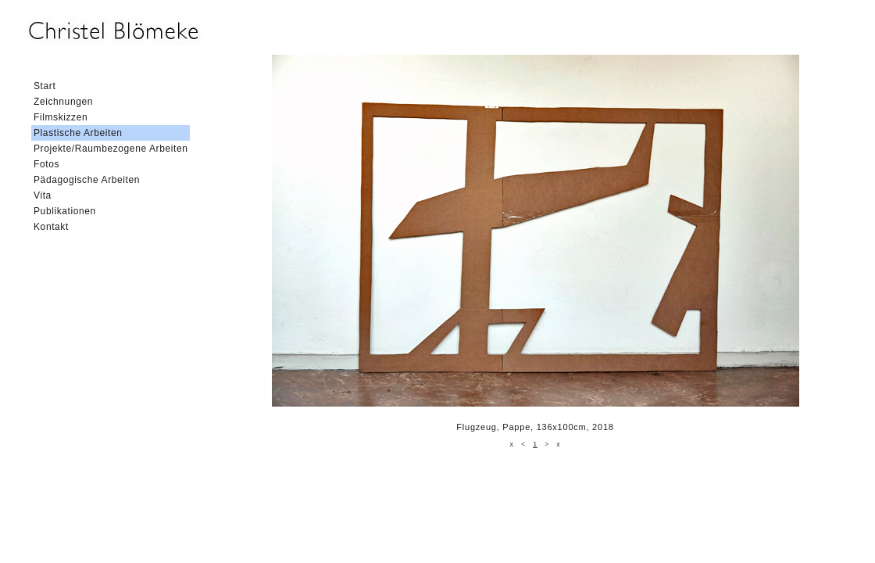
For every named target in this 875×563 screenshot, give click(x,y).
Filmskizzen (61, 117)
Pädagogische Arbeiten (87, 179)
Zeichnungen (63, 101)
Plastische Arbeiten (78, 132)
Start (44, 86)
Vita (43, 195)
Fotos (46, 164)
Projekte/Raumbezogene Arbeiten (111, 148)
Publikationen (65, 211)
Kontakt (51, 226)
